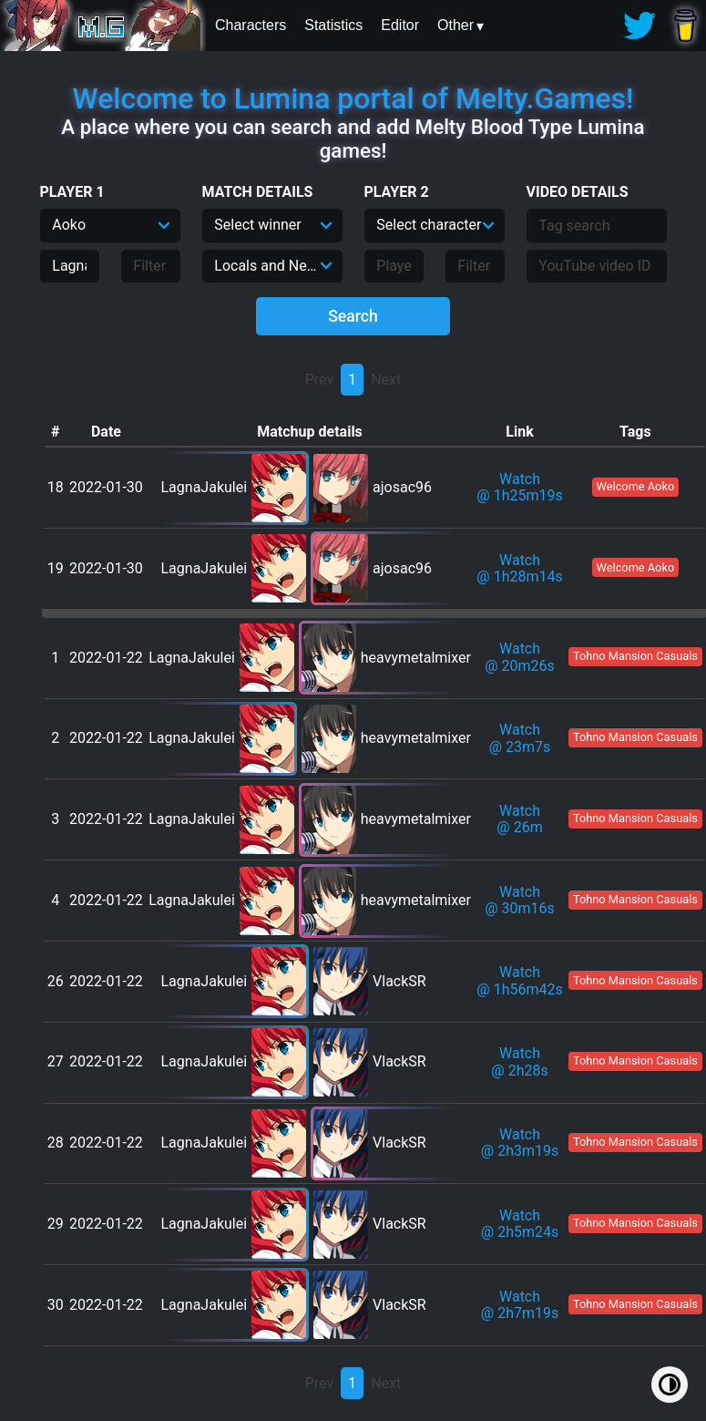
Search (353, 316)
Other (455, 25)
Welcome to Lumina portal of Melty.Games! (353, 98)
